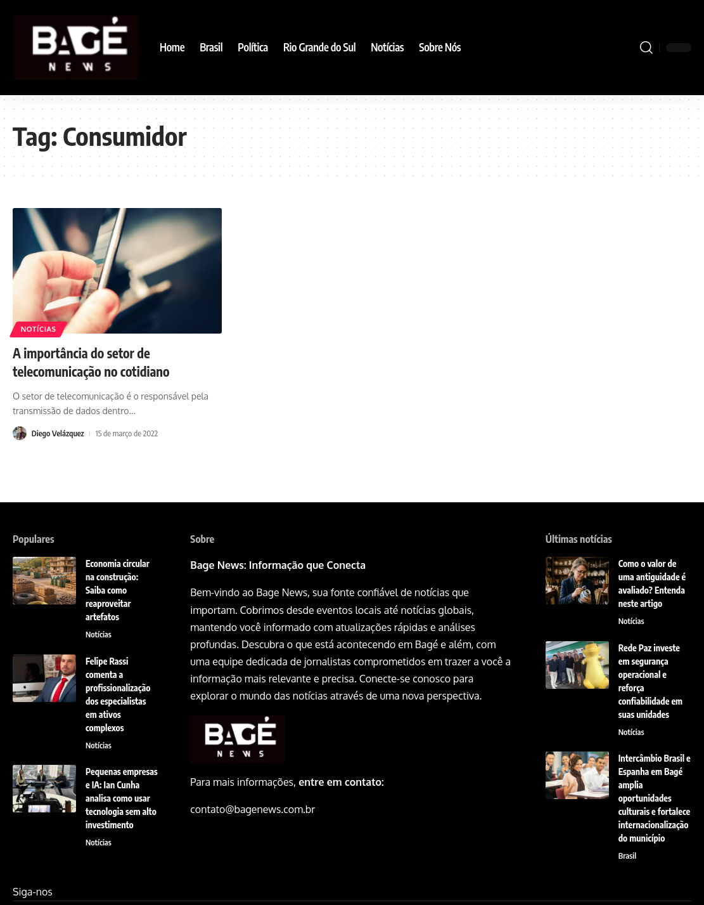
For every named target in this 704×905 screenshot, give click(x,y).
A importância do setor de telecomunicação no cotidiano (97, 362)
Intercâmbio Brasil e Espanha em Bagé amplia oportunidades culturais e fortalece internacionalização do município (654, 798)
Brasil (627, 857)
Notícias (40, 329)
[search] (646, 47)
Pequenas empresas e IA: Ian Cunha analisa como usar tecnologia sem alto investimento (122, 799)
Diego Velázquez (59, 432)
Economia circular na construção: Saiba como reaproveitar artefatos (118, 590)
